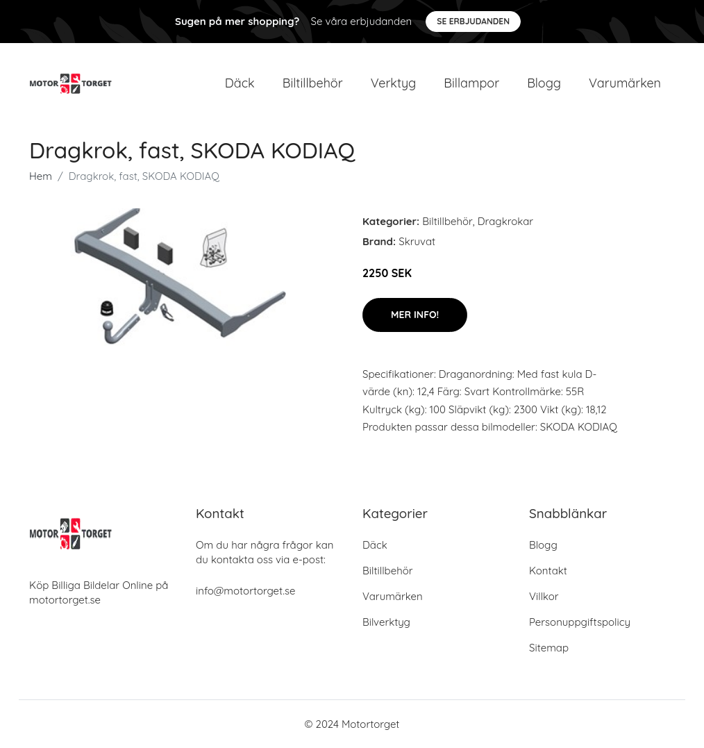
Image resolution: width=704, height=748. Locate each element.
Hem (40, 176)
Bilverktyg (386, 622)
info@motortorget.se (245, 590)
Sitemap (549, 647)
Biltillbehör (313, 83)
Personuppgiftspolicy (579, 622)
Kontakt (548, 570)
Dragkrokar (505, 221)
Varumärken (625, 83)
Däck (240, 83)
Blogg (544, 83)
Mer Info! (415, 314)
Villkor (544, 596)
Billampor (471, 83)
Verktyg (394, 83)
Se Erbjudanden (473, 21)
